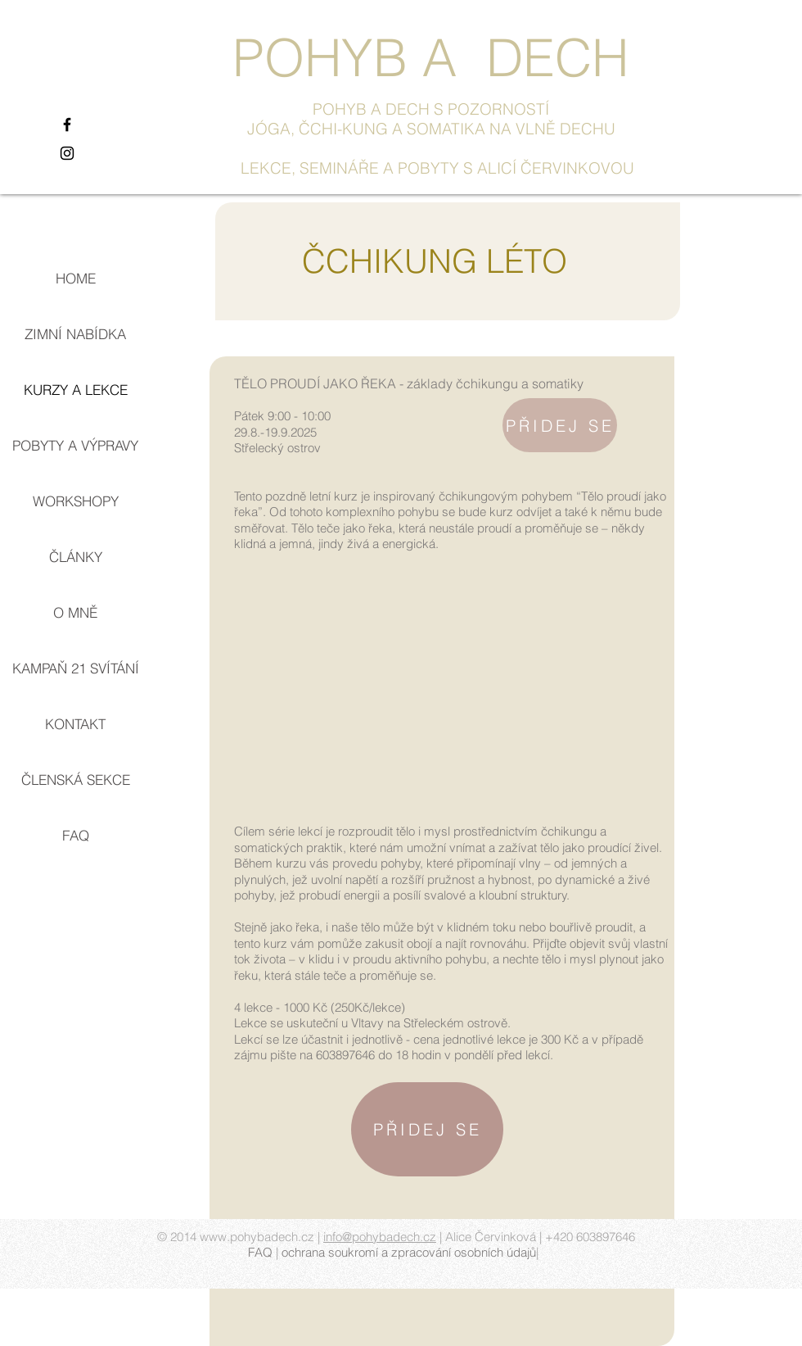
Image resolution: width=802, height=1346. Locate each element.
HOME (76, 278)
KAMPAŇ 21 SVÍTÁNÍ (75, 668)
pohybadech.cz (394, 1236)
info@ (337, 1236)
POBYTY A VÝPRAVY (75, 445)
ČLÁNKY (75, 556)
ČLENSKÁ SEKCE (75, 779)
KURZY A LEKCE (76, 389)
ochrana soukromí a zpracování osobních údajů (409, 1252)
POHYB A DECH (430, 57)
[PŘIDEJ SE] (559, 425)
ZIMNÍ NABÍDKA (75, 333)
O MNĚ (75, 612)
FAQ (75, 835)
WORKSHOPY (76, 501)
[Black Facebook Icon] (67, 125)
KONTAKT (75, 723)
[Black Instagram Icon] (67, 153)
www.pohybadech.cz (257, 1236)
